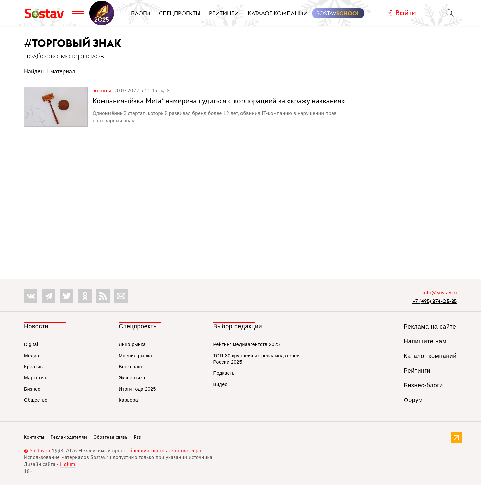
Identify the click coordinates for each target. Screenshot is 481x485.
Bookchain (130, 366)
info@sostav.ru (439, 292)
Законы (102, 90)
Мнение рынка (135, 355)
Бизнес (32, 389)
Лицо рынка (132, 344)
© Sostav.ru (37, 450)
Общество (36, 400)
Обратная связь (111, 437)
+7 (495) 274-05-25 (434, 301)
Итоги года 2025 (137, 389)
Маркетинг (36, 377)
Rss (137, 437)
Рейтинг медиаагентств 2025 (246, 344)
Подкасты (224, 373)
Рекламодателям (69, 437)
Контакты (34, 437)
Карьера (128, 400)
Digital (31, 344)
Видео (220, 384)
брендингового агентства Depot (166, 450)
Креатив (33, 366)
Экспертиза (132, 377)
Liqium (67, 464)
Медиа (31, 355)
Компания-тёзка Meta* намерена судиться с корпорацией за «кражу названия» (219, 100)
